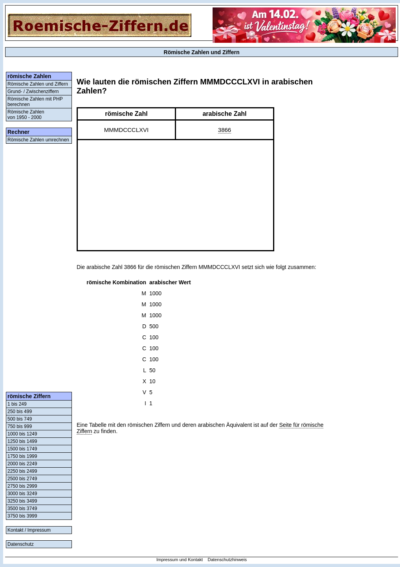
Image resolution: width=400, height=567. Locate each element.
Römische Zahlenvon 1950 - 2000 (25, 114)
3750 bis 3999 (22, 516)
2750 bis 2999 (22, 486)
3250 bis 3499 (22, 501)
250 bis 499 (19, 411)
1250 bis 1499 (22, 441)
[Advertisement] (39, 268)
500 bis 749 (19, 419)
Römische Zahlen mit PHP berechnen (35, 101)
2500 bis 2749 (22, 478)
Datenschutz (20, 544)
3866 (224, 129)
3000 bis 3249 (22, 493)
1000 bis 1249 (22, 434)
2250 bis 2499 (22, 471)
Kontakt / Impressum (29, 530)
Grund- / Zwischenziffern (33, 91)
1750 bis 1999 (22, 456)
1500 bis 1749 (22, 449)
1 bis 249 (17, 404)
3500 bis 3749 (22, 508)
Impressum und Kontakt (179, 559)
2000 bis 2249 (22, 463)
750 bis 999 (19, 426)
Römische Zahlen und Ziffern (37, 84)
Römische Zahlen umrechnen (38, 140)
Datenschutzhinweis (227, 559)
